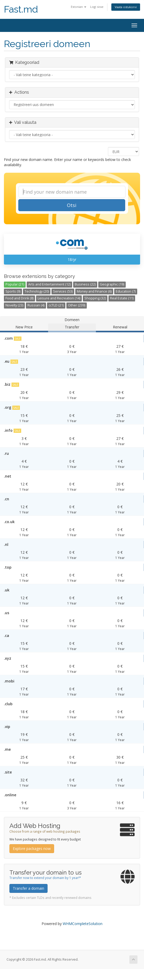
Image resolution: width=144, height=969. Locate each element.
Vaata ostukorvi (126, 7)
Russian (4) (35, 305)
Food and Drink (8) (19, 298)
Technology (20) (37, 291)
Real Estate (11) (122, 298)
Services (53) (63, 291)
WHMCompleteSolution (82, 923)
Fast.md (21, 9)
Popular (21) (14, 284)
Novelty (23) (14, 305)
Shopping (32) (95, 298)
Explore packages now (32, 848)
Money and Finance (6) (94, 291)
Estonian (78, 7)
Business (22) (85, 284)
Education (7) (126, 291)
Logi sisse (96, 7)
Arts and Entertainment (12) (49, 284)
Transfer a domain (28, 888)
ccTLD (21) (56, 305)
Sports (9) (12, 291)
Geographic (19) (112, 284)
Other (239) (76, 305)
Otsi (71, 205)
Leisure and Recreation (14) (59, 298)
